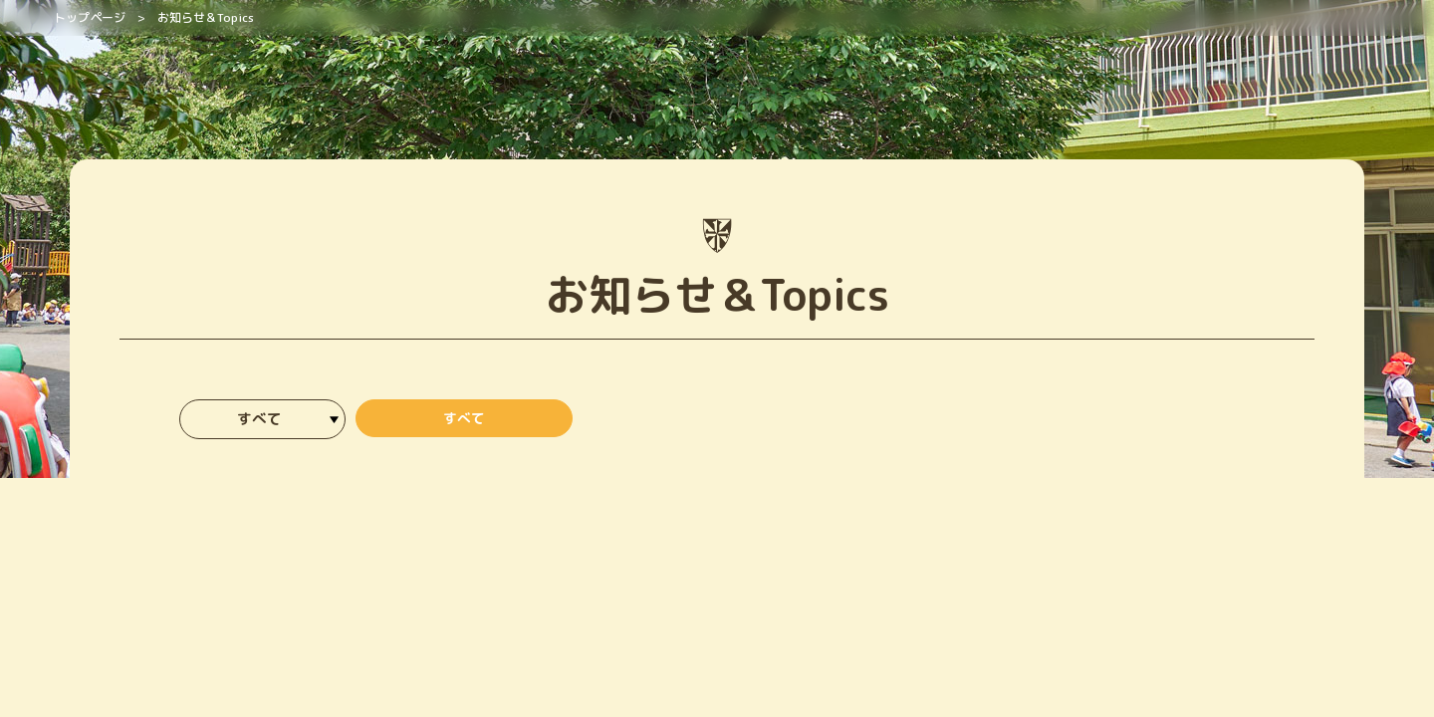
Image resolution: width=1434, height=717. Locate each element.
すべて (464, 421)
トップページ (89, 17)
